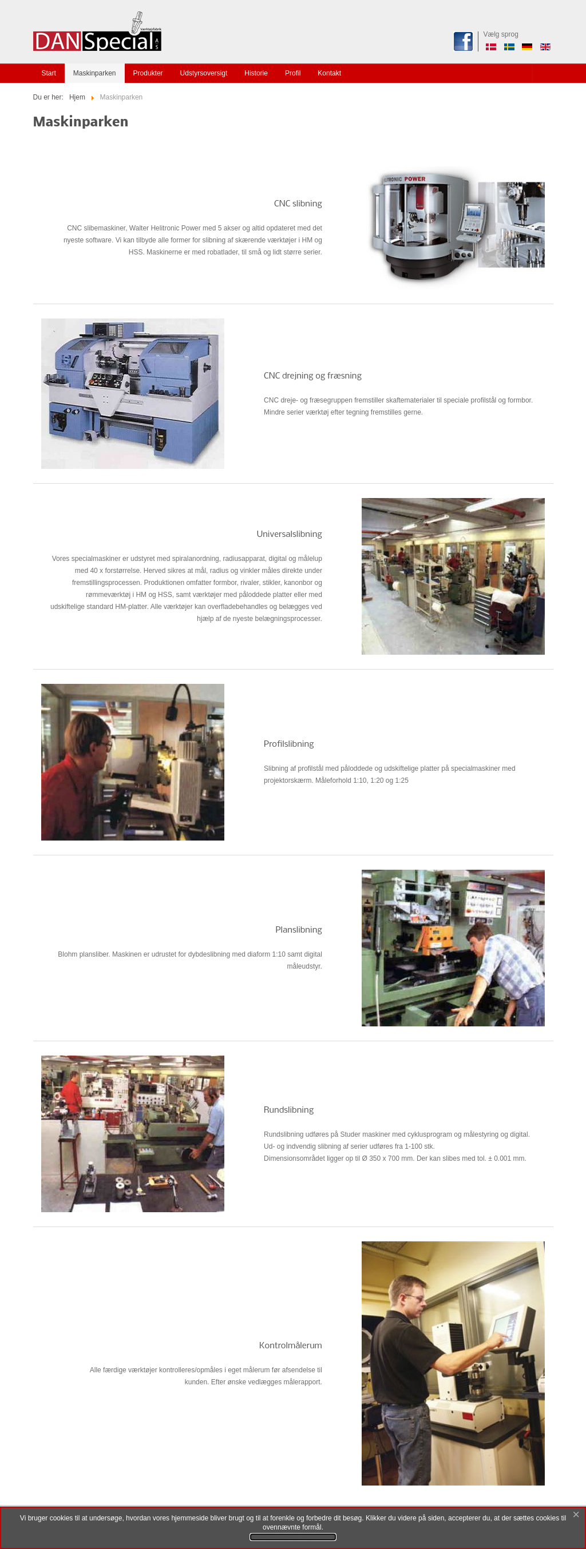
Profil (292, 73)
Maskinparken (94, 73)
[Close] (576, 1515)
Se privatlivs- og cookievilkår (293, 1537)
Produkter (148, 73)
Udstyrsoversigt (204, 73)
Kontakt (329, 73)
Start (49, 73)
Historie (256, 73)
